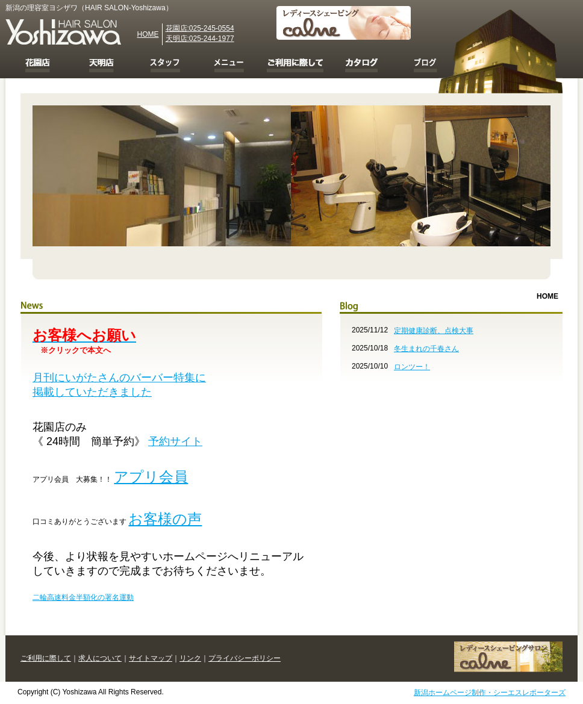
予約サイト (175, 441)
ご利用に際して (45, 658)
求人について (100, 658)
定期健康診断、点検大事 (433, 330)
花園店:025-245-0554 (200, 28)
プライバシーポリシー (244, 658)
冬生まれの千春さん (426, 348)
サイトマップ (150, 658)
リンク (190, 658)
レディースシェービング (508, 656)
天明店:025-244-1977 (200, 38)
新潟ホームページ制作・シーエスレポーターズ (490, 692)
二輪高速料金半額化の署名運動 (83, 597)
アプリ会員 (151, 477)
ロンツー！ (412, 367)
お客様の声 (165, 519)
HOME (148, 34)
